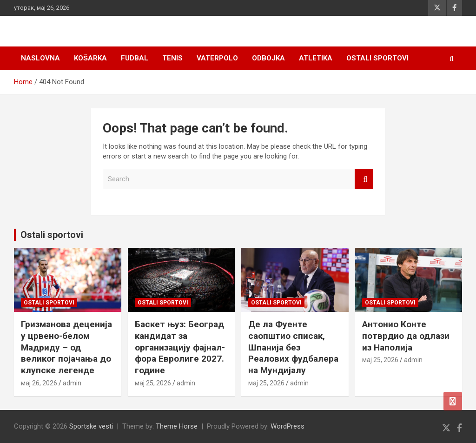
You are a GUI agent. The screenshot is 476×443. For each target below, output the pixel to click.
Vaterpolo (217, 58)
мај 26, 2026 (39, 383)
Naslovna (40, 58)
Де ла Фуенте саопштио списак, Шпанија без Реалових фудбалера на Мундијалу (293, 347)
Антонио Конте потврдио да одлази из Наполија (406, 335)
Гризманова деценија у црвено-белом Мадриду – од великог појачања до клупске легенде (66, 347)
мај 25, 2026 (153, 383)
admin (72, 383)
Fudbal (134, 58)
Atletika (315, 58)
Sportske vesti (91, 426)
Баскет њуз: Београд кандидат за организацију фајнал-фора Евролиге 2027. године (180, 347)
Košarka (90, 58)
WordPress (287, 426)
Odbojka (268, 58)
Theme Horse (177, 426)
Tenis (172, 58)
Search (364, 179)
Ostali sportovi (377, 58)
